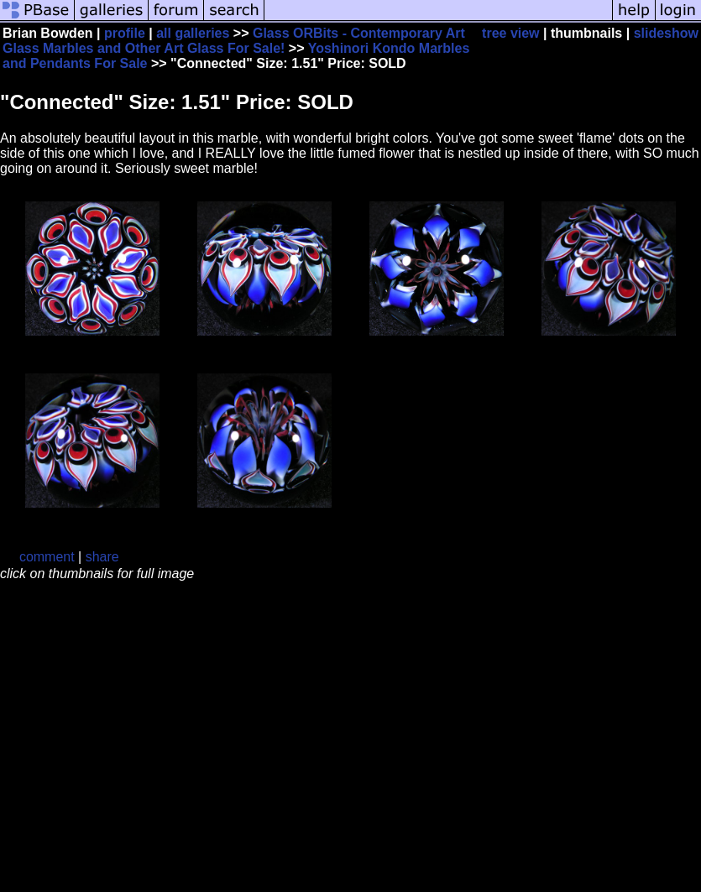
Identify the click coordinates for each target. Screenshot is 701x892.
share (102, 557)
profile (124, 33)
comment (47, 557)
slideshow (666, 33)
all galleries (192, 33)
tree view (510, 33)
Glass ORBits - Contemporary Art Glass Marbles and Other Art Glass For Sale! (234, 40)
